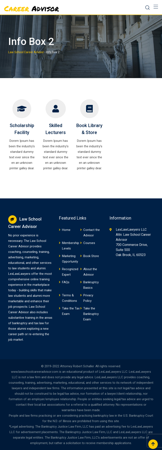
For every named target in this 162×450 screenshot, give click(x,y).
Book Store (91, 256)
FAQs (65, 282)
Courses (89, 243)
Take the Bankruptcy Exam (91, 313)
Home (66, 230)
